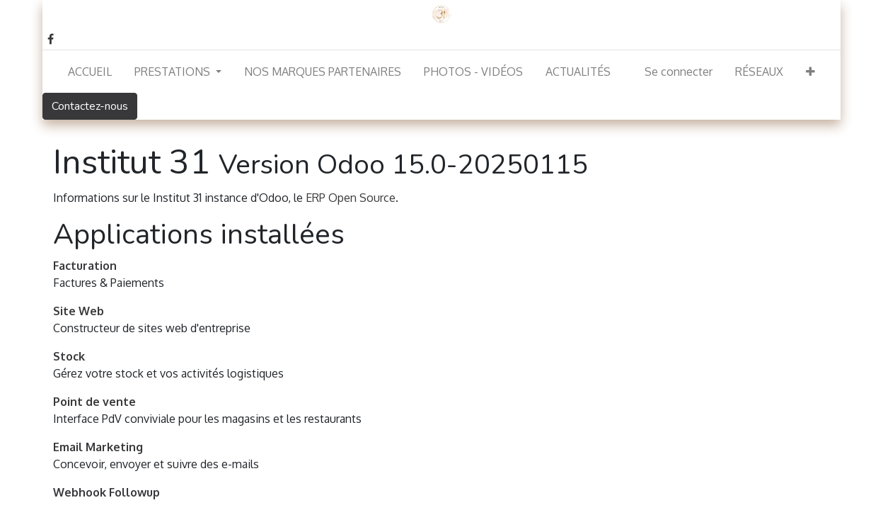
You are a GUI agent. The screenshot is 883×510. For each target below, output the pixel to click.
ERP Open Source (351, 198)
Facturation (85, 266)
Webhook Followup (106, 492)
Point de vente (94, 402)
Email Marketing (98, 447)
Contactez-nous (90, 106)
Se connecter (678, 71)
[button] (810, 71)
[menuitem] (90, 71)
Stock (69, 356)
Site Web (78, 311)
